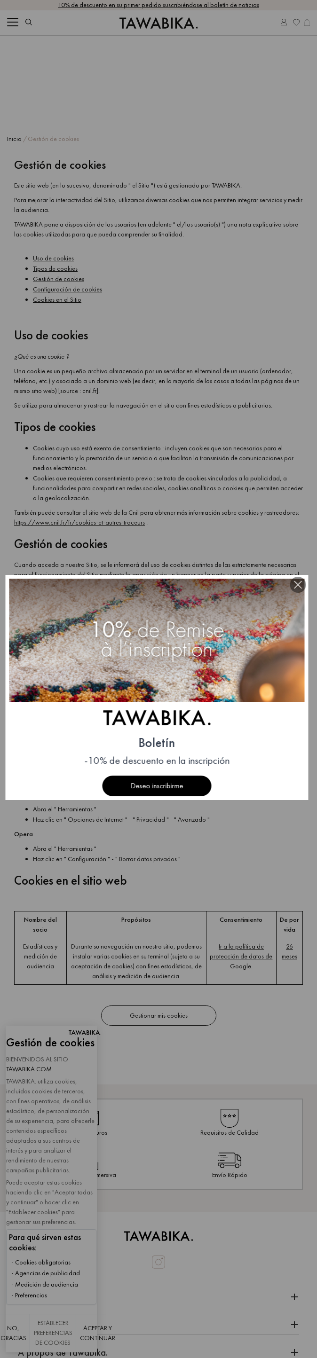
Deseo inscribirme (158, 786)
